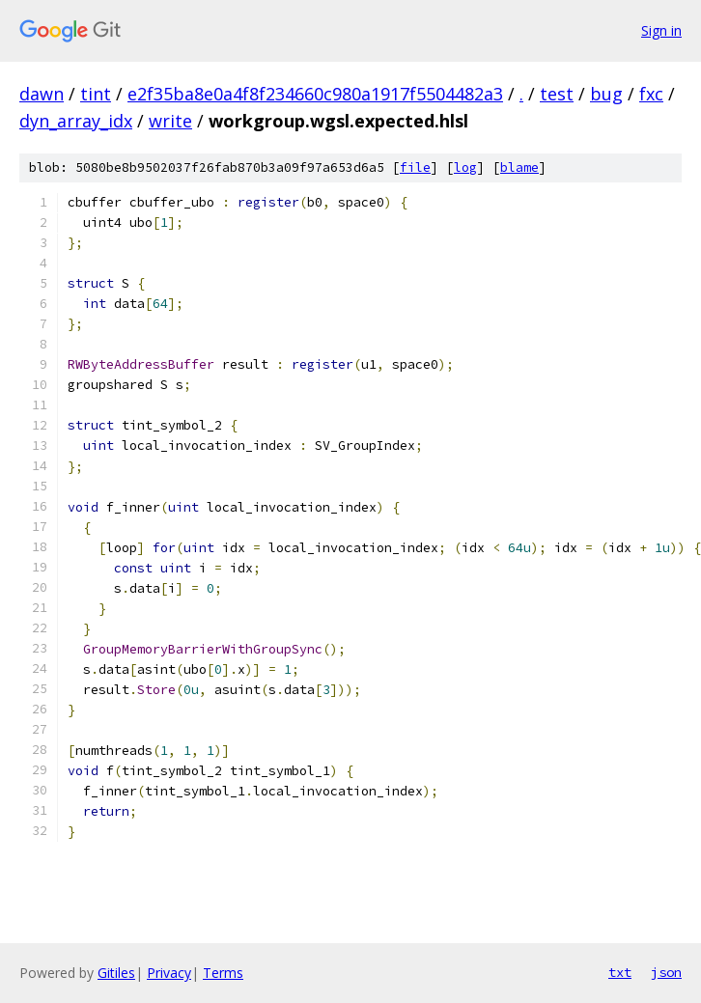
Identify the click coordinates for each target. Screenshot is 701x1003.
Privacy (169, 972)
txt (619, 972)
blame (519, 167)
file (415, 167)
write (170, 120)
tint (95, 93)
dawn (41, 93)
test (557, 93)
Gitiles (116, 972)
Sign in (661, 30)
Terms (223, 972)
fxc (651, 93)
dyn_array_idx (75, 120)
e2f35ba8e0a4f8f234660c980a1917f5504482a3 (315, 93)
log (465, 167)
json (666, 972)
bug (606, 93)
